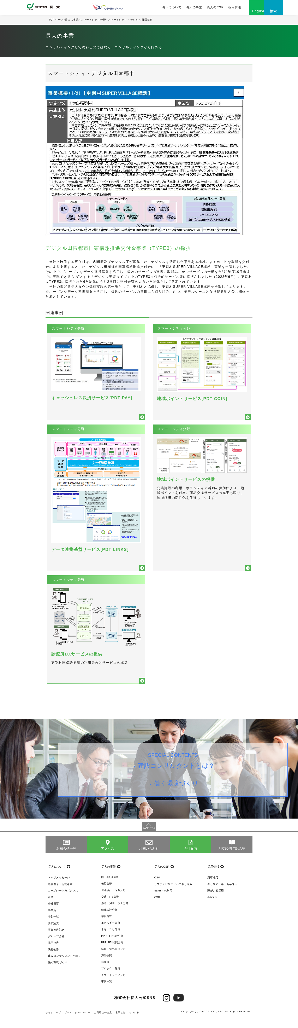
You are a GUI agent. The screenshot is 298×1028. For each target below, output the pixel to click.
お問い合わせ (149, 858)
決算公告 (53, 959)
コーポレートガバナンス (63, 900)
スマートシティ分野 (93, 20)
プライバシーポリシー (78, 1022)
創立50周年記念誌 (231, 858)
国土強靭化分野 (110, 887)
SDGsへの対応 (163, 900)
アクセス (107, 858)
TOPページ (56, 20)
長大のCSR (199, 7)
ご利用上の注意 (103, 1022)
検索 (262, 12)
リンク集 (134, 1022)
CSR (157, 906)
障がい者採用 (215, 900)
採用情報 (218, 7)
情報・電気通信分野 (113, 958)
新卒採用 (212, 887)
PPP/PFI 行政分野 (112, 945)
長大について (156, 7)
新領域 (105, 971)
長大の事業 (178, 7)
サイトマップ (53, 1022)
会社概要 (53, 913)
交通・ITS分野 (110, 906)
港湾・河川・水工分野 (115, 912)
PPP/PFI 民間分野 (112, 952)
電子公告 (53, 952)
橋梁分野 (106, 893)
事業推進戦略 (56, 939)
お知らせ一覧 (66, 858)
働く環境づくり (176, 793)
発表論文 (53, 933)
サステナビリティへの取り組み (173, 893)
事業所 (52, 920)
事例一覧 (106, 991)
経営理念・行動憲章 (60, 893)
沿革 (50, 906)
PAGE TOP (149, 837)
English (242, 12)
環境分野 (106, 926)
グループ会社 (56, 946)
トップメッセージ (59, 887)
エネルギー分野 (110, 932)
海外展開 (106, 965)
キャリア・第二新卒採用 (222, 893)
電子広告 (120, 1022)
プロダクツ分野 (110, 978)
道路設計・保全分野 (113, 899)
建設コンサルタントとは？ (176, 775)
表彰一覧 (53, 926)
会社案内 (190, 858)
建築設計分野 (109, 919)
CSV (157, 887)
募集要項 (212, 906)
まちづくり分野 (110, 939)
